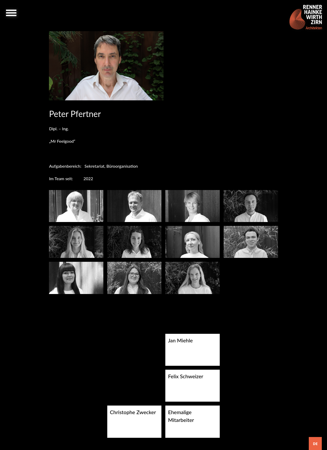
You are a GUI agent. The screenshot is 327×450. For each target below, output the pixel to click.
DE (315, 443)
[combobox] (315, 443)
